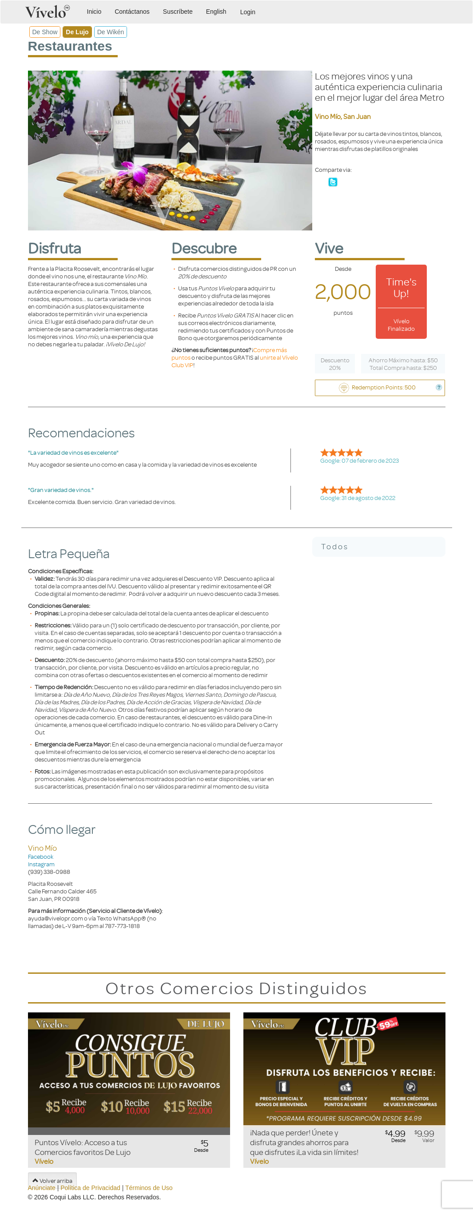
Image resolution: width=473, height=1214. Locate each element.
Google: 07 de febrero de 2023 (359, 460)
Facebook (40, 856)
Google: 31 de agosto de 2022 (357, 497)
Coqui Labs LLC (72, 1197)
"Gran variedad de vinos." (61, 489)
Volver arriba (52, 1180)
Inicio (94, 11)
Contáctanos (132, 11)
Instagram (41, 864)
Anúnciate (42, 1187)
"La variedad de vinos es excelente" (73, 452)
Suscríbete (178, 11)
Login (247, 12)
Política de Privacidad (90, 1187)
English (216, 11)
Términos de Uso (149, 1187)
